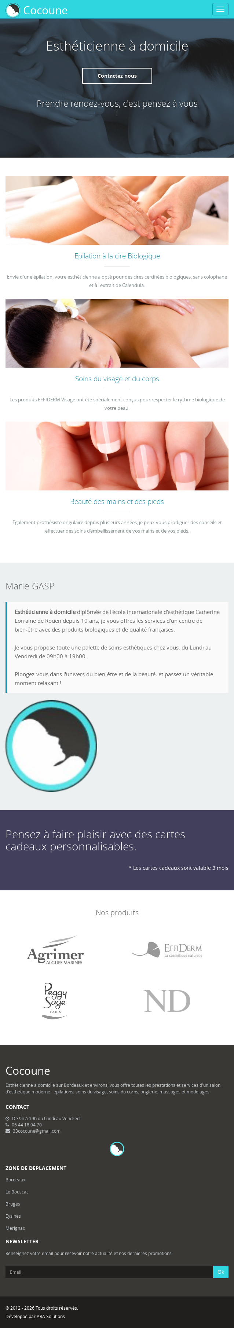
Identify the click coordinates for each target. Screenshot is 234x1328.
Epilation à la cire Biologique (117, 255)
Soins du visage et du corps (117, 378)
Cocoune (37, 10)
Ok (220, 1271)
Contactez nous (117, 75)
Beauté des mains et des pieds (117, 501)
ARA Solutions (51, 1316)
